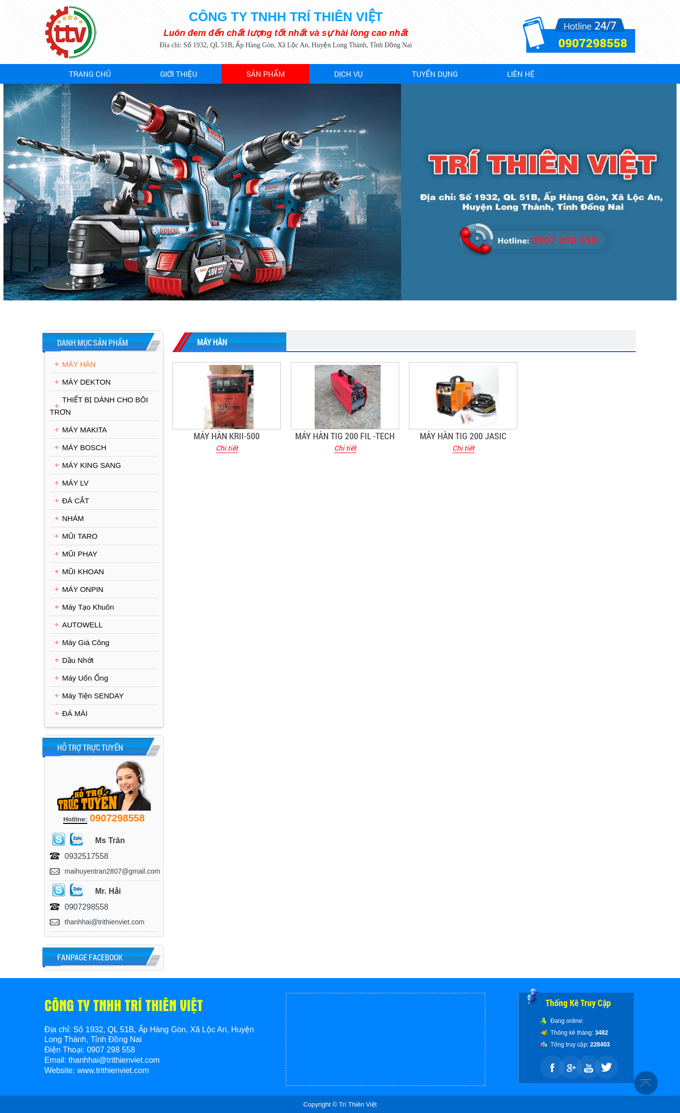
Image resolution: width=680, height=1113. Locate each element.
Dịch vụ (348, 74)
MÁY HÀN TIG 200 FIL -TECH (345, 436)
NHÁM (73, 518)
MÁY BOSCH (84, 447)
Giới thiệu (178, 74)
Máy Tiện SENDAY (93, 695)
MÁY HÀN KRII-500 (227, 436)
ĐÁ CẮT (75, 500)
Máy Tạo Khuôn (88, 607)
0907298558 (592, 43)
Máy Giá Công (85, 642)
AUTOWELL (82, 625)
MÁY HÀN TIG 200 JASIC (463, 436)
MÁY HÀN (79, 364)
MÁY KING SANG (91, 465)
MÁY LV (75, 483)
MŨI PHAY (79, 554)
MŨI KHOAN (83, 571)
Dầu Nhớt (78, 660)
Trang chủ (90, 74)
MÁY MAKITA (84, 430)
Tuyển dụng (435, 74)
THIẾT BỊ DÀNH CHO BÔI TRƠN (99, 405)
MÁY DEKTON (86, 382)
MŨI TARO (80, 536)
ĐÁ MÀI (75, 713)
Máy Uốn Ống (85, 678)
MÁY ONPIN (82, 589)
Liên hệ (521, 74)
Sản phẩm (265, 74)
